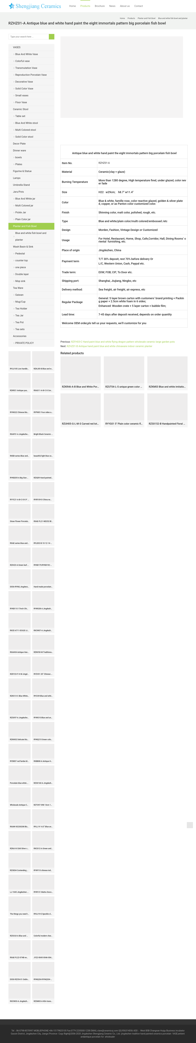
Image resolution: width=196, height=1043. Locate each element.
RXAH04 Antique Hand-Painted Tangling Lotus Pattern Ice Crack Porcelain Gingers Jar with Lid (19, 652)
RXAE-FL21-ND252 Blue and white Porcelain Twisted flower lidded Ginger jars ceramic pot (43, 521)
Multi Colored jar (24, 205)
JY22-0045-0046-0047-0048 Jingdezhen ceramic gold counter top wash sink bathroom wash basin (43, 957)
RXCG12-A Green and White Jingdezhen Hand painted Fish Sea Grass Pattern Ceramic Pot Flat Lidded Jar (43, 848)
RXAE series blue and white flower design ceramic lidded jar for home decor (19, 543)
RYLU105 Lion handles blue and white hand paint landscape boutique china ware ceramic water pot (19, 369)
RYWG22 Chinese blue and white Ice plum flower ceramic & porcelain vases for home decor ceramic (19, 412)
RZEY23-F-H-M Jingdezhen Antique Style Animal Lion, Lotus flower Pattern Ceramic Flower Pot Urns (19, 674)
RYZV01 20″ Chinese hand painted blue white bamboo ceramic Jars (43, 674)
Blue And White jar (25, 198)
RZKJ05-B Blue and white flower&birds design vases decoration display (43, 369)
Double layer (22, 274)
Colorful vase (22, 61)
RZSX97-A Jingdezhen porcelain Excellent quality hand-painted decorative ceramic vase (19, 718)
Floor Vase (21, 102)
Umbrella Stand (21, 184)
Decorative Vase (24, 81)
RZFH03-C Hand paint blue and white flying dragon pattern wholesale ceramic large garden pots (123, 341)
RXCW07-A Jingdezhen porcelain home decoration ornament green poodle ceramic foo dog (43, 630)
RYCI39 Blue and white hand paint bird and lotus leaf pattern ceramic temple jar (43, 696)
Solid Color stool (24, 136)
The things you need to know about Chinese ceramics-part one (19, 914)
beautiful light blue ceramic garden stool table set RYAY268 (43, 456)
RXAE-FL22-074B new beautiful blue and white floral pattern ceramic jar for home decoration (19, 957)
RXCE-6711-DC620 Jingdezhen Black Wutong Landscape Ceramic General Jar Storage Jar (19, 630)
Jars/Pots (18, 191)
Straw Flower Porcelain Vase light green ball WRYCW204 (19, 521)
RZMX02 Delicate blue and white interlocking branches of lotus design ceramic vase (19, 739)
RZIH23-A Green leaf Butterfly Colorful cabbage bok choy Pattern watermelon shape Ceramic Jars (19, 565)
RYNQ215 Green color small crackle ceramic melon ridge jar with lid (43, 739)
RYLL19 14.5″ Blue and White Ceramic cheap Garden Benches (43, 827)
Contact (138, 6)
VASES (16, 47)
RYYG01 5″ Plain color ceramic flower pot (124, 423)
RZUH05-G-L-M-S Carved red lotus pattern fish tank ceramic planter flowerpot (80, 423)
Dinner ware (19, 150)
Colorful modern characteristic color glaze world (43, 936)
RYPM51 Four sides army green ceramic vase (43, 412)
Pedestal (20, 253)
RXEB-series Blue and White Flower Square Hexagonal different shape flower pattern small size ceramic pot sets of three (19, 456)
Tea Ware (18, 288)
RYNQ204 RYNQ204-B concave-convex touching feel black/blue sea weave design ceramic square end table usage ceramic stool (43, 979)
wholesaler (110, 1037)
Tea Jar (19, 315)
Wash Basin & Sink (23, 246)
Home (72, 6)
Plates (18, 164)
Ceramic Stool (20, 109)
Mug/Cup (20, 301)
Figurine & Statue (22, 171)
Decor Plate (19, 143)
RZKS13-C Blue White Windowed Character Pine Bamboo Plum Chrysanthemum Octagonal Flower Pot (19, 696)
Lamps (17, 178)
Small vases (21, 95)
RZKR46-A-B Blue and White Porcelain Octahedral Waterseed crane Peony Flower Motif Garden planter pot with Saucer (80, 386)
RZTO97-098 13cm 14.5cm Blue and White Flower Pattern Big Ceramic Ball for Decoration (43, 805)
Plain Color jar (22, 219)
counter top (21, 260)
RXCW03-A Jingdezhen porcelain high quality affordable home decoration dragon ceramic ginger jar (19, 1001)
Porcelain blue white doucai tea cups (19, 783)
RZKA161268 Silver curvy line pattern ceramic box (19, 848)
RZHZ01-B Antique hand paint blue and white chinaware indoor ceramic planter (109, 346)
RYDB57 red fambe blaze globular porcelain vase (19, 761)
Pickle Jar (20, 212)
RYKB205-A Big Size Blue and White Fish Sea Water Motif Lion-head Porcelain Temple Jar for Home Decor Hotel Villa (19, 478)
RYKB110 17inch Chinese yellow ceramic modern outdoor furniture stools (19, 609)
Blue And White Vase (26, 54)
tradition (136, 1033)
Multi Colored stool (25, 129)
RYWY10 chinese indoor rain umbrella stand (43, 870)
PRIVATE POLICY (27, 343)
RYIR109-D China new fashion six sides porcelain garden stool (43, 500)
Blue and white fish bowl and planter (30, 236)
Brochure (100, 6)
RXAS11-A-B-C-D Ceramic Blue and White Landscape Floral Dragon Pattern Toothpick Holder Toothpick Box (43, 390)
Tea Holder (21, 308)
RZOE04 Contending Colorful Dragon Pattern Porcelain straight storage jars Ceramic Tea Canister (19, 870)
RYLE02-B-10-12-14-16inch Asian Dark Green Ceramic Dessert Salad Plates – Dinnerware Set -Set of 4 (43, 543)
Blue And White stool (26, 123)
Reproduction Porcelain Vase (31, 74)
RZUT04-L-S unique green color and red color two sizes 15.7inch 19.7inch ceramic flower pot (124, 386)
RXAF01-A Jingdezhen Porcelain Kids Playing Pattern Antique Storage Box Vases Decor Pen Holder (19, 434)
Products (85, 6)
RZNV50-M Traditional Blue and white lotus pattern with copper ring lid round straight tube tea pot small (43, 652)
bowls (18, 157)
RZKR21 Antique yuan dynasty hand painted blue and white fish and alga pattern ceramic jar (19, 390)
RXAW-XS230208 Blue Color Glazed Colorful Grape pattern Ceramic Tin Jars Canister (19, 827)
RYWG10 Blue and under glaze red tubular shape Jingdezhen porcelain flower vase (43, 718)
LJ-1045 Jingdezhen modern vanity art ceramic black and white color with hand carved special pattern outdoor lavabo (19, 892)
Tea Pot (19, 322)
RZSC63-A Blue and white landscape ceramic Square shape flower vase (19, 936)
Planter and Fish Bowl (25, 226)
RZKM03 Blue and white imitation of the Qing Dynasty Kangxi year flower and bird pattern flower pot (167, 386)
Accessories (19, 336)
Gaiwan (19, 294)
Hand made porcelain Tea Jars (43, 587)
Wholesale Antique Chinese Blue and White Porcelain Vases (19, 805)
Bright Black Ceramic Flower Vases (43, 434)
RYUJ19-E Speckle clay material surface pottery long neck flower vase (43, 914)
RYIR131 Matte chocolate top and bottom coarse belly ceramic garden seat (43, 892)
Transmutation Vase (26, 68)
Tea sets (19, 329)
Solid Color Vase (24, 88)
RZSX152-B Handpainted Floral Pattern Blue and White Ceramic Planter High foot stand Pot (167, 423)
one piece (20, 267)
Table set (20, 116)
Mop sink (20, 281)
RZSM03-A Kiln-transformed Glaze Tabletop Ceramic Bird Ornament (43, 1001)
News (112, 6)
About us (125, 6)
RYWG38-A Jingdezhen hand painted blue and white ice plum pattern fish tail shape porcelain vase (43, 609)
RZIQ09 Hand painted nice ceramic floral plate (43, 478)
